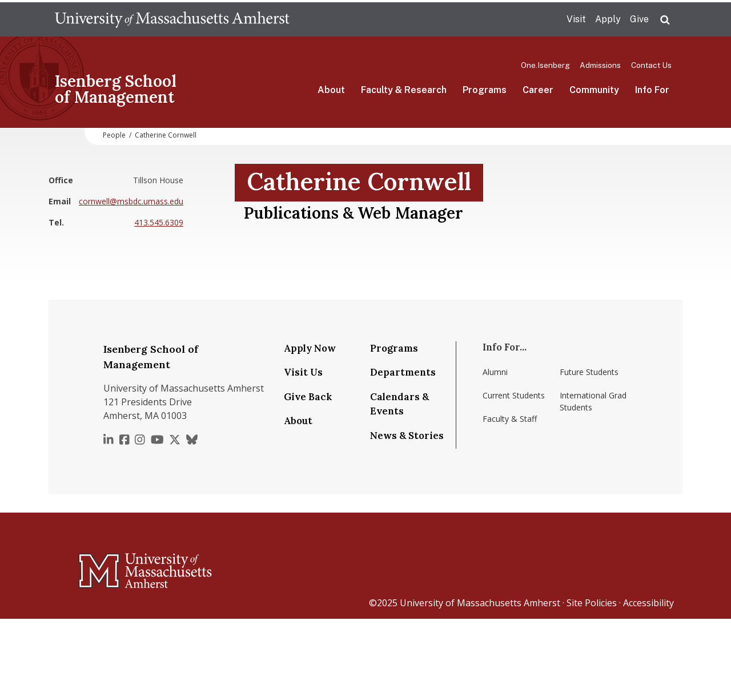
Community (594, 89)
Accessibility (648, 603)
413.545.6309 (158, 222)
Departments (403, 372)
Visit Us (303, 372)
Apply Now (310, 348)
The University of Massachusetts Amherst (172, 19)
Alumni (495, 371)
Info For (652, 89)
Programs (485, 89)
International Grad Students (593, 401)
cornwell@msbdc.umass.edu (131, 201)
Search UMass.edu (665, 20)
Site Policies (592, 603)
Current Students (514, 395)
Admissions (600, 65)
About (331, 89)
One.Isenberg (545, 65)
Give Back (308, 396)
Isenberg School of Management (115, 89)
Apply (608, 19)
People (114, 135)
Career (538, 89)
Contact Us (651, 65)
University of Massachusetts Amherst (480, 603)
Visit (576, 19)
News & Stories (407, 435)
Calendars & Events (399, 404)
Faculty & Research (404, 89)
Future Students (589, 371)
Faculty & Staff (510, 418)
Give (639, 19)
